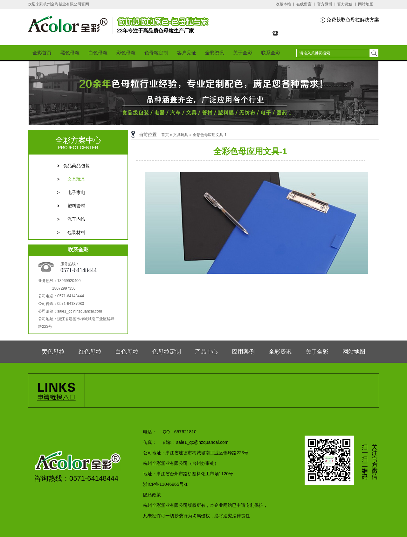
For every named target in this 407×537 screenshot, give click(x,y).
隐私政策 (152, 494)
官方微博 (324, 4)
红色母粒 (90, 351)
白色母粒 (97, 52)
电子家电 (76, 192)
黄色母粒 (53, 351)
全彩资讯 (214, 52)
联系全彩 (270, 52)
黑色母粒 (69, 52)
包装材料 (76, 232)
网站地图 (365, 4)
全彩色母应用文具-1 (210, 135)
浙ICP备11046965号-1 (165, 484)
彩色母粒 (125, 52)
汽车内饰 (76, 219)
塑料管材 (76, 205)
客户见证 (186, 52)
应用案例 (243, 351)
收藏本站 (283, 4)
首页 (165, 135)
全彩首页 (42, 52)
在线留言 (304, 4)
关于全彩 (242, 52)
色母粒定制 (156, 52)
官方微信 (345, 4)
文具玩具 (76, 179)
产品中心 (206, 351)
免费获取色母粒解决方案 (353, 19)
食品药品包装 (76, 165)
